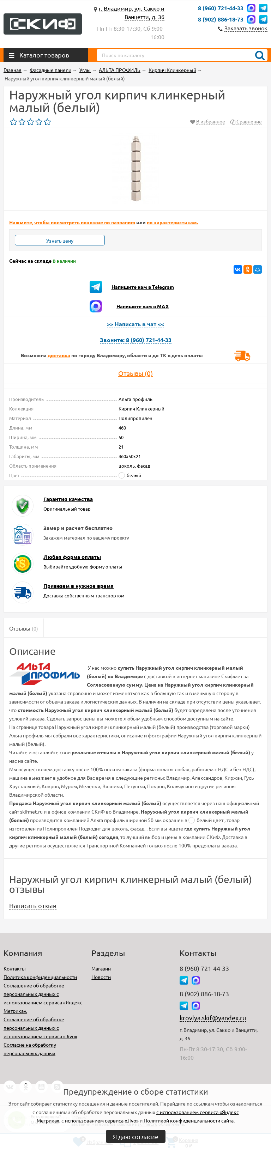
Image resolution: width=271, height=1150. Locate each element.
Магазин (101, 968)
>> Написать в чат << (135, 324)
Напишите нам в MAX (142, 306)
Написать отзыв (32, 905)
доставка (59, 355)
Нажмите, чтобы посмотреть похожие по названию (72, 222)
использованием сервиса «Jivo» (102, 1120)
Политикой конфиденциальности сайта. (189, 1120)
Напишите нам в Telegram (143, 287)
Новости (101, 977)
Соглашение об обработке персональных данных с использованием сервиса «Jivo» (40, 1027)
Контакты (15, 968)
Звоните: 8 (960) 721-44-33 (135, 339)
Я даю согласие (135, 1136)
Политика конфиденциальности (40, 977)
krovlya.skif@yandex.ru (213, 1017)
